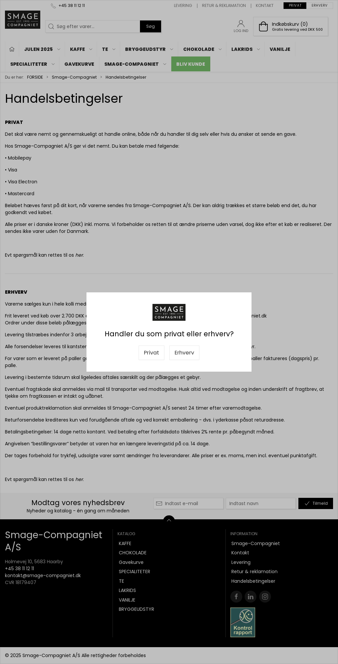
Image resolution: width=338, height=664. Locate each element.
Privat (151, 352)
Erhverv (184, 352)
